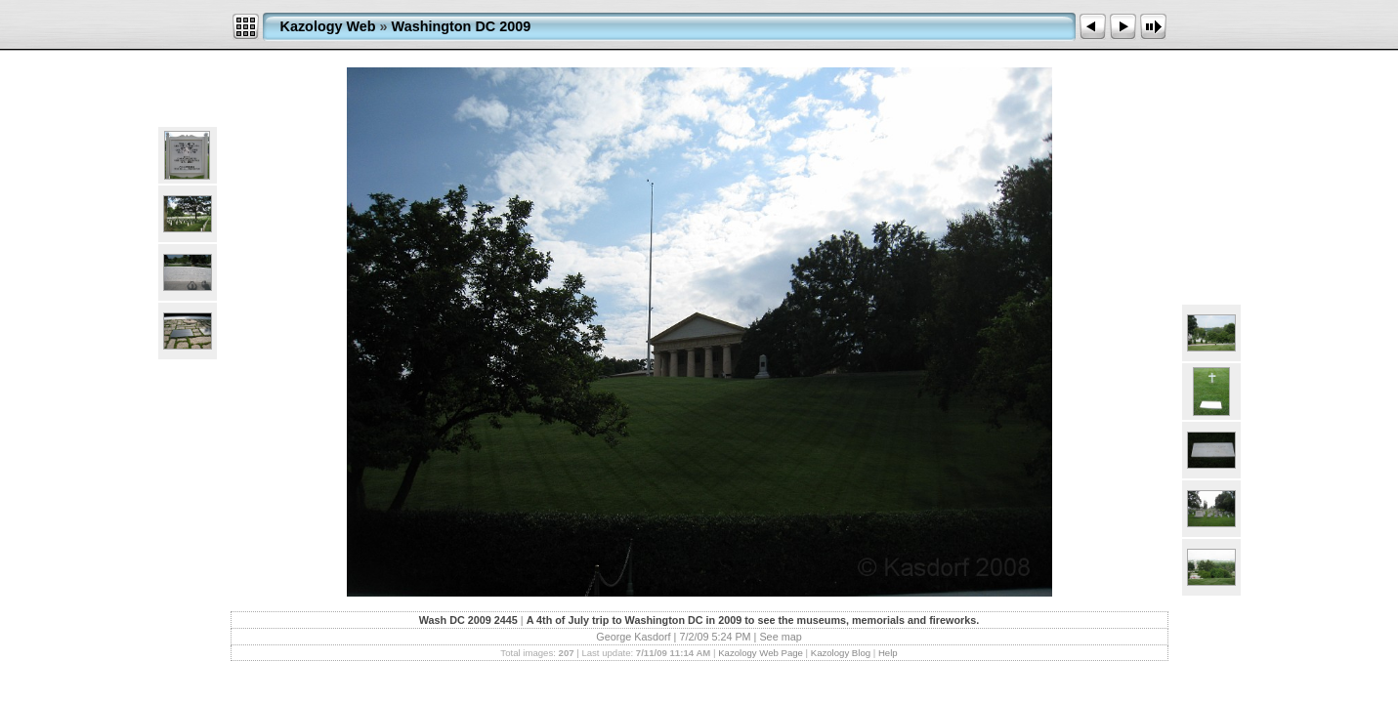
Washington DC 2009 (461, 26)
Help (888, 652)
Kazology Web (328, 26)
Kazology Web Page (760, 652)
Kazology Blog (840, 652)
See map (780, 636)
